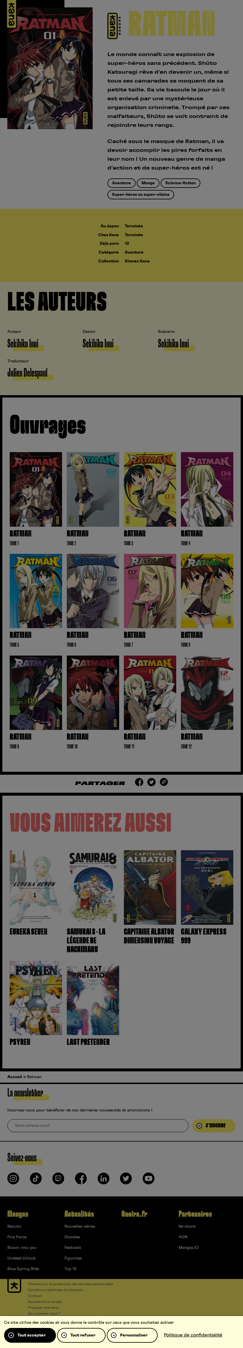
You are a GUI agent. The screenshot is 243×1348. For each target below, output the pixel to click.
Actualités (79, 1214)
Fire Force (16, 1237)
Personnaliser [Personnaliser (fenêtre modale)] (133, 1335)
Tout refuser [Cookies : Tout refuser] (82, 1335)
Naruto (14, 1226)
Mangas (17, 1214)
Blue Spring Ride (23, 1269)
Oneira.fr (134, 1214)
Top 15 (70, 1269)
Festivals (72, 1248)
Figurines (73, 1258)
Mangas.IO (189, 1248)
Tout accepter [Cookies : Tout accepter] (31, 1335)
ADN (183, 1237)
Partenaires (195, 1214)
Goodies (72, 1237)
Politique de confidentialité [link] (193, 1335)
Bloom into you (21, 1248)
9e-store (187, 1226)
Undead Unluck (21, 1258)
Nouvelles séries (79, 1226)
